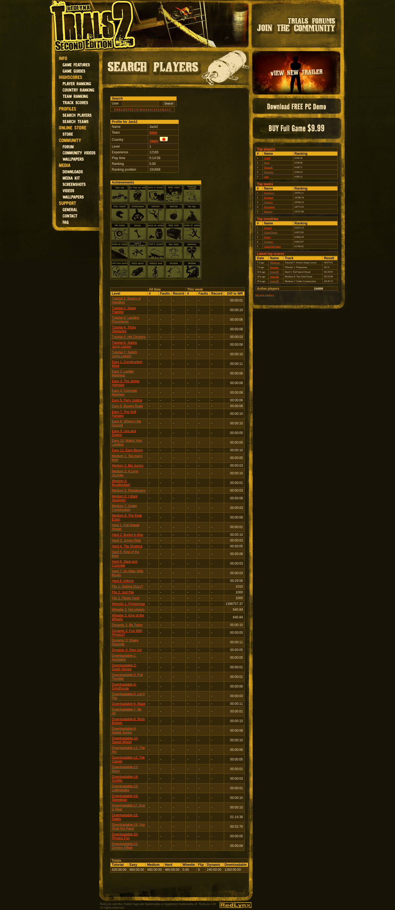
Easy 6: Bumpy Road (127, 406)
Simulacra (269, 192)
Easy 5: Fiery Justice (127, 400)
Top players (266, 149)
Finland (268, 227)
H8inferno (275, 262)
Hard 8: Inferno (123, 581)
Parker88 (274, 272)
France (267, 237)
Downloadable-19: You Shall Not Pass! (128, 826)
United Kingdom (272, 246)
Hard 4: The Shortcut (127, 546)
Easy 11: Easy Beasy (127, 450)
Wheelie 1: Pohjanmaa (128, 604)
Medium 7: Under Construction (124, 508)
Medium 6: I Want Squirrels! (125, 498)
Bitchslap (268, 197)
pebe (266, 176)
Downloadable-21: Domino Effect (125, 846)
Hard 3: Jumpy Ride (126, 540)
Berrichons (269, 206)
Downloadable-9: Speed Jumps (124, 730)
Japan (154, 141)
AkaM (267, 158)
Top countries (267, 219)
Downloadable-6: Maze (129, 704)
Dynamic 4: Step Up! (127, 650)
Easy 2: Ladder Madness (123, 373)
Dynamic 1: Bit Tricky (127, 625)
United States (270, 232)
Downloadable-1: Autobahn (124, 657)
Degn (267, 162)
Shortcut (268, 211)
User (115, 103)
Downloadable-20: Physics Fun (125, 836)
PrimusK (268, 167)
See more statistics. (264, 295)
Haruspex (269, 172)
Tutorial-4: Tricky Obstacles (124, 329)
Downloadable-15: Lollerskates (125, 788)
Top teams (265, 184)
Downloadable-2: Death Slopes (124, 667)
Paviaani (274, 267)
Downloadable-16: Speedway (125, 798)
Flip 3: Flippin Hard (126, 598)
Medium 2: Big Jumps (127, 465)
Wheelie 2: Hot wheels (128, 610)
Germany (268, 241)
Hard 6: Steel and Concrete (124, 563)
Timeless (268, 202)
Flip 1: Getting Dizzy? (127, 586)
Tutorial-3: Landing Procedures (125, 319)
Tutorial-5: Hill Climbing (129, 337)
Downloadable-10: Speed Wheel (125, 740)
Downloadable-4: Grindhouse (124, 686)
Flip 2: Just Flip (123, 592)
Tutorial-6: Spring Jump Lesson (124, 344)
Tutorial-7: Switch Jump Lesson (124, 354)
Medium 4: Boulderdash (121, 483)
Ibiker (153, 132)
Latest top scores (270, 254)
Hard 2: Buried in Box (127, 535)
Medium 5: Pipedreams (129, 490)
